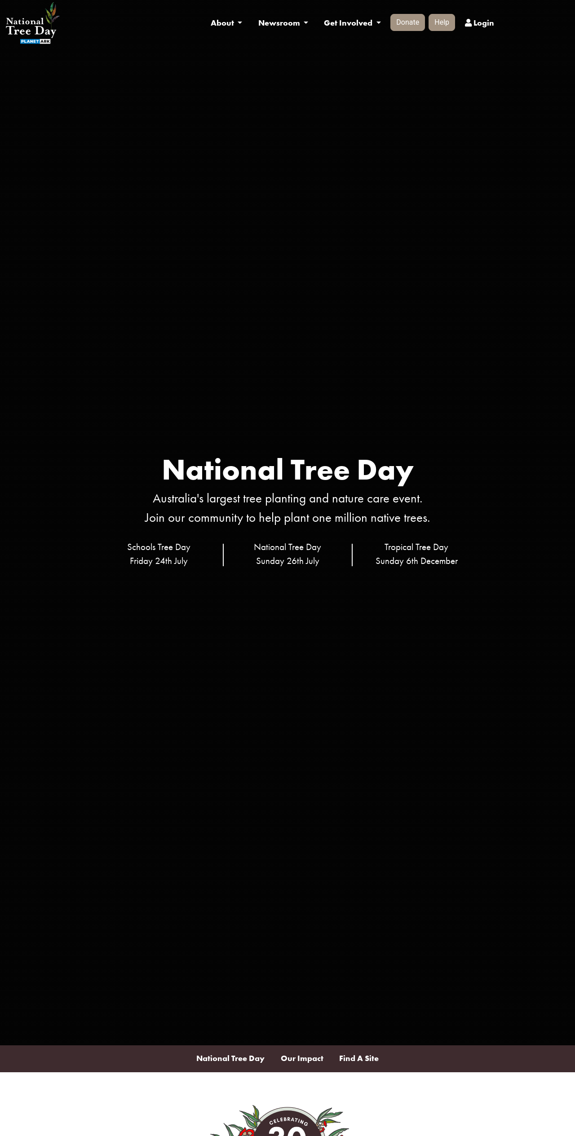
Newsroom (280, 23)
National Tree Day (230, 1058)
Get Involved (349, 23)
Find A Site (359, 1058)
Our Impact (302, 1058)
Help (441, 22)
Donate (407, 22)
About (223, 23)
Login (479, 23)
